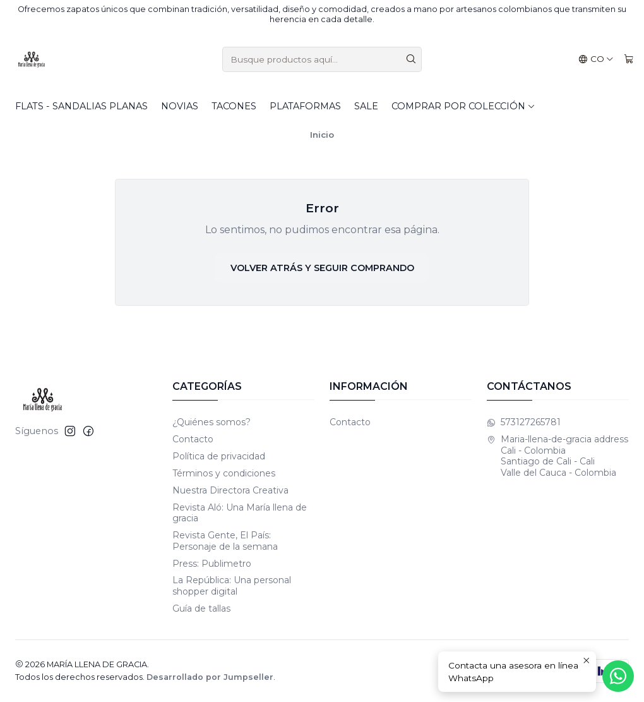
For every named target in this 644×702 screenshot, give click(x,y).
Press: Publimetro (211, 563)
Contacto (192, 439)
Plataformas (305, 106)
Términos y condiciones (223, 473)
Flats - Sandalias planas (81, 106)
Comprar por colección (463, 106)
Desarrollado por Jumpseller (209, 677)
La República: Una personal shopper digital (231, 585)
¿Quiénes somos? (211, 422)
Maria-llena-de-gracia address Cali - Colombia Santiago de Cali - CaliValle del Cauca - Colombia (557, 455)
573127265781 (524, 422)
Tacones (234, 106)
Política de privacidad (218, 456)
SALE (366, 106)
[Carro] (628, 59)
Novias (179, 106)
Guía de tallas (201, 608)
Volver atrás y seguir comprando (322, 268)
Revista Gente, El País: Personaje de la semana (225, 541)
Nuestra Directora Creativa (230, 490)
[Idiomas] (596, 59)
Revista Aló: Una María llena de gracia (239, 513)
